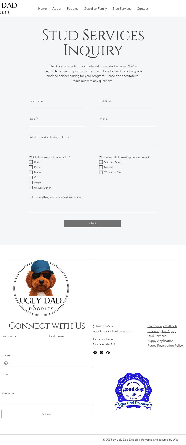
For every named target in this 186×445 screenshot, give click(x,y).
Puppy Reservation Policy (165, 345)
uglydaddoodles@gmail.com (113, 331)
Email (33, 118)
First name (9, 336)
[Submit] (92, 223)
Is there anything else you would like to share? (56, 197)
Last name (56, 336)
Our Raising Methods (162, 326)
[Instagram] (101, 352)
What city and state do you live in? (50, 137)
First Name (36, 101)
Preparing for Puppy (161, 331)
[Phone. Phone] (51, 363)
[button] (57, 8)
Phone (103, 118)
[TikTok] (108, 352)
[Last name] (69, 344)
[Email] (46, 382)
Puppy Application (160, 341)
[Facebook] (95, 352)
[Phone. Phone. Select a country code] (8, 363)
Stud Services (156, 336)
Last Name (105, 101)
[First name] (22, 344)
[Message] (46, 401)
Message (8, 393)
